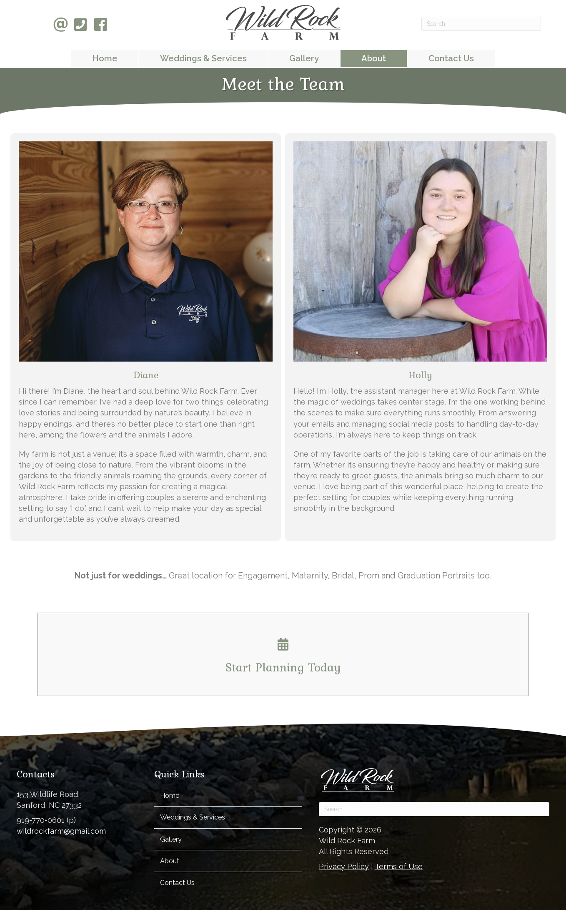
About (169, 861)
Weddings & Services (192, 817)
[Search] (481, 24)
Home (169, 795)
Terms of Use (399, 866)
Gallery (171, 839)
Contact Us (177, 883)
